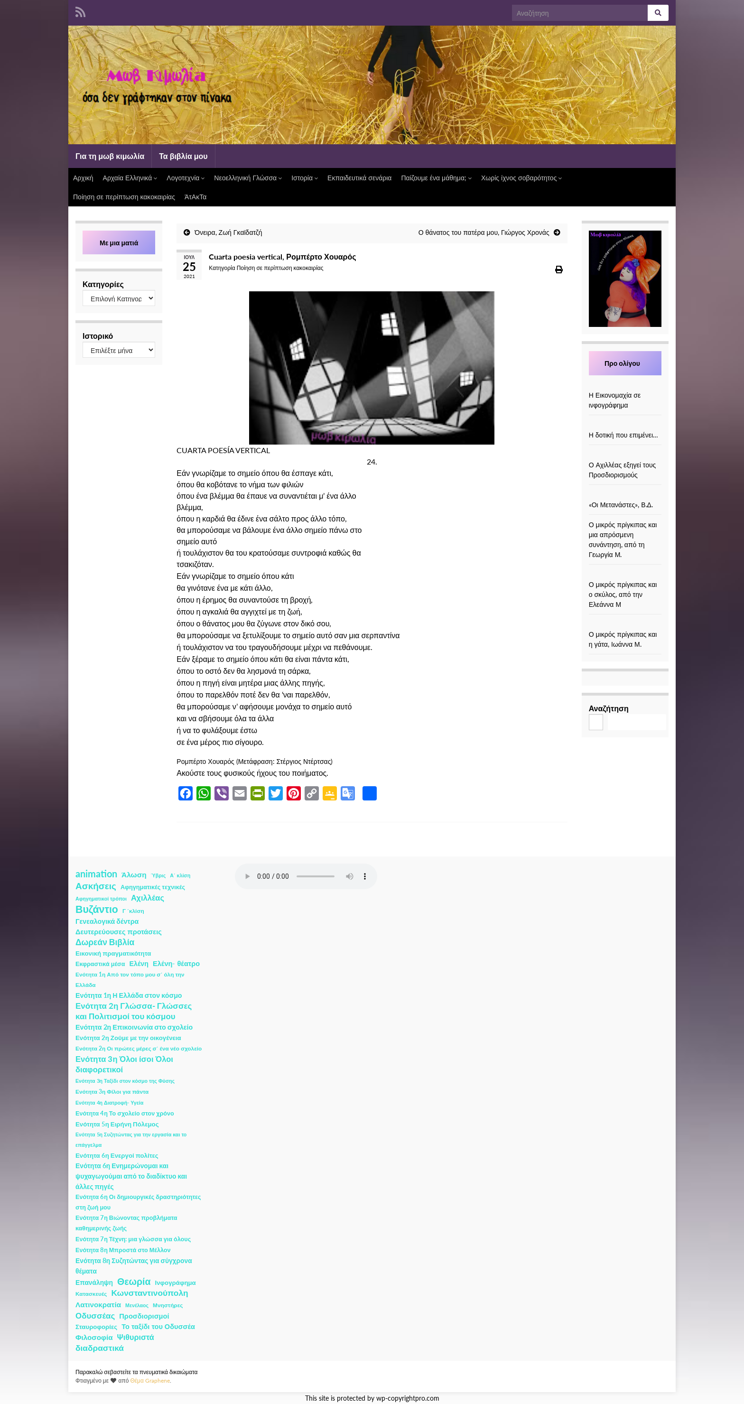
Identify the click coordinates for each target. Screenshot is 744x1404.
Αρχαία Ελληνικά (130, 178)
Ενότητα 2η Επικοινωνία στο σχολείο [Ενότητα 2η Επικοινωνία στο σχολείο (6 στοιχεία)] (134, 1027)
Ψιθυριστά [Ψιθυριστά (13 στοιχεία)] (135, 1336)
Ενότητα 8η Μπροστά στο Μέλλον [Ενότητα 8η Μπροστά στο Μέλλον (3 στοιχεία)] (123, 1250)
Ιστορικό (98, 335)
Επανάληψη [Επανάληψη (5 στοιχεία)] (94, 1282)
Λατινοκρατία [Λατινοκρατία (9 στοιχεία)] (98, 1304)
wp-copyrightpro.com (407, 1398)
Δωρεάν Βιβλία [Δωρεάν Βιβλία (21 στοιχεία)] (104, 942)
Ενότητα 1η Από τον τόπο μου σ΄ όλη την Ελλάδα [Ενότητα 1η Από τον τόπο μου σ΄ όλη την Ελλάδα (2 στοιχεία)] (130, 979)
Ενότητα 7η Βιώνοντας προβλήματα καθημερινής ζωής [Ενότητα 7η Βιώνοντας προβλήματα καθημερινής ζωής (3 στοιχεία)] (126, 1223)
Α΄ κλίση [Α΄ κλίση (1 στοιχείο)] (180, 875)
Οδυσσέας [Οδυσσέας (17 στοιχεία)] (95, 1315)
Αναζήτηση (609, 708)
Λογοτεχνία (186, 178)
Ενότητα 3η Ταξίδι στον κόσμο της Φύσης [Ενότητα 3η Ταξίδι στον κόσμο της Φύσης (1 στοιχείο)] (125, 1081)
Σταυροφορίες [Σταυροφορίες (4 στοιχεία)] (96, 1326)
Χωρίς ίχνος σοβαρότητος (521, 178)
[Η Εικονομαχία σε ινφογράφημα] (625, 385)
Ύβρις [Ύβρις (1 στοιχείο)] (158, 875)
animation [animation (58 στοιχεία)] (96, 873)
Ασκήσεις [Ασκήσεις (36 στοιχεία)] (95, 886)
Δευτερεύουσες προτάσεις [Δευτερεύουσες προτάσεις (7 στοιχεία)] (118, 932)
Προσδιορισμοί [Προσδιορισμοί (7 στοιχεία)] (144, 1316)
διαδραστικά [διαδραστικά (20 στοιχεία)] (99, 1348)
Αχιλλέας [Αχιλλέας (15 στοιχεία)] (147, 897)
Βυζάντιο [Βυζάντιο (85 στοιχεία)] (96, 909)
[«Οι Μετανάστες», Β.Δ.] (625, 495)
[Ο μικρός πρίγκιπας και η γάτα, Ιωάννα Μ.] (625, 624)
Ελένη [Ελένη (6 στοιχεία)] (139, 963)
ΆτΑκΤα (195, 197)
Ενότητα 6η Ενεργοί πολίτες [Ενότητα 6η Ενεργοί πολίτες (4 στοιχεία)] (116, 1155)
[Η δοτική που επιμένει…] (625, 425)
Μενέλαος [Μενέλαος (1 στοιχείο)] (137, 1305)
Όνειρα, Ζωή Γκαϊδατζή (228, 232)
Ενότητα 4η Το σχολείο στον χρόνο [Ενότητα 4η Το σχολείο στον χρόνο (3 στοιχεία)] (124, 1113)
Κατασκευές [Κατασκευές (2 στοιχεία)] (91, 1293)
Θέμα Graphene (150, 1380)
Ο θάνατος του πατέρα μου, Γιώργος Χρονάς (483, 232)
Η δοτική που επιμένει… (624, 435)
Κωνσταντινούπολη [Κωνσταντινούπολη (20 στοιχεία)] (149, 1293)
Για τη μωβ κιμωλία (109, 155)
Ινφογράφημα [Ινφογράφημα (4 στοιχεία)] (175, 1282)
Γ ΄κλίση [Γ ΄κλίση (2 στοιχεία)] (133, 910)
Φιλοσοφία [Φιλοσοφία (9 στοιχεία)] (94, 1337)
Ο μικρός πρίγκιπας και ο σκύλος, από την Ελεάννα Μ (623, 594)
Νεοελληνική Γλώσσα (248, 178)
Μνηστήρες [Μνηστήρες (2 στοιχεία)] (168, 1305)
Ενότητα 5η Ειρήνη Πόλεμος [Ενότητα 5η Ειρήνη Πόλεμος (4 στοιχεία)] (117, 1124)
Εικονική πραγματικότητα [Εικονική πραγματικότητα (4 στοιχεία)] (113, 953)
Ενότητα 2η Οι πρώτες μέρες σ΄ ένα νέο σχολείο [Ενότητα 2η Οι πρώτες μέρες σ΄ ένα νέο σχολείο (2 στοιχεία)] (138, 1048)
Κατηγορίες (103, 283)
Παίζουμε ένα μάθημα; (436, 178)
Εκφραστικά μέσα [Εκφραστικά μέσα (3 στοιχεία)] (100, 963)
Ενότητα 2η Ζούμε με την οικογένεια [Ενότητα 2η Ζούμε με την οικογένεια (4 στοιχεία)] (128, 1037)
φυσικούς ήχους (250, 772)
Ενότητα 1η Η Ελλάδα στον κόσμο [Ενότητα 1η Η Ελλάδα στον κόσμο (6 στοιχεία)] (128, 995)
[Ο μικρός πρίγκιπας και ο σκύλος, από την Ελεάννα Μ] (625, 574)
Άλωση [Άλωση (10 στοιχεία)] (134, 874)
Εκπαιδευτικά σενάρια (359, 178)
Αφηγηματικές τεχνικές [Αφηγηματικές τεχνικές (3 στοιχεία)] (153, 887)
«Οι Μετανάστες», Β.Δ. (621, 505)
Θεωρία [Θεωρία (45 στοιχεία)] (134, 1281)
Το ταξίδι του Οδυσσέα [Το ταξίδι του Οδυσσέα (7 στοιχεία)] (158, 1326)
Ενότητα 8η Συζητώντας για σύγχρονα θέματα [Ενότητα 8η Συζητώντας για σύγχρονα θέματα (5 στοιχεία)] (133, 1265)
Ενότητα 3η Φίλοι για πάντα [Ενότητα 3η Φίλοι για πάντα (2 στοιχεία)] (112, 1091)
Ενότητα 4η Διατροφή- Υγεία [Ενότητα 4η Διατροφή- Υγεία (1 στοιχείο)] (109, 1102)
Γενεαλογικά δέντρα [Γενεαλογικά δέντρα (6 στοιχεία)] (107, 921)
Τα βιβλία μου (183, 155)
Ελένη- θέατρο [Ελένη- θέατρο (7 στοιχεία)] (176, 963)
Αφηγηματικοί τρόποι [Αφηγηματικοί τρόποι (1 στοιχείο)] (101, 898)
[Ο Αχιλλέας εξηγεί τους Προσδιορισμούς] (625, 455)
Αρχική (83, 178)
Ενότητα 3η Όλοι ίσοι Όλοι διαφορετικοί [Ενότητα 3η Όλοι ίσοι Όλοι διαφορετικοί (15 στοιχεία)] (124, 1064)
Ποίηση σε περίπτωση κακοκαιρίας (124, 197)
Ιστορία (304, 178)
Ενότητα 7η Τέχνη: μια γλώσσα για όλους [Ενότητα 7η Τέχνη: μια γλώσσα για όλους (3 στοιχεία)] (133, 1239)
